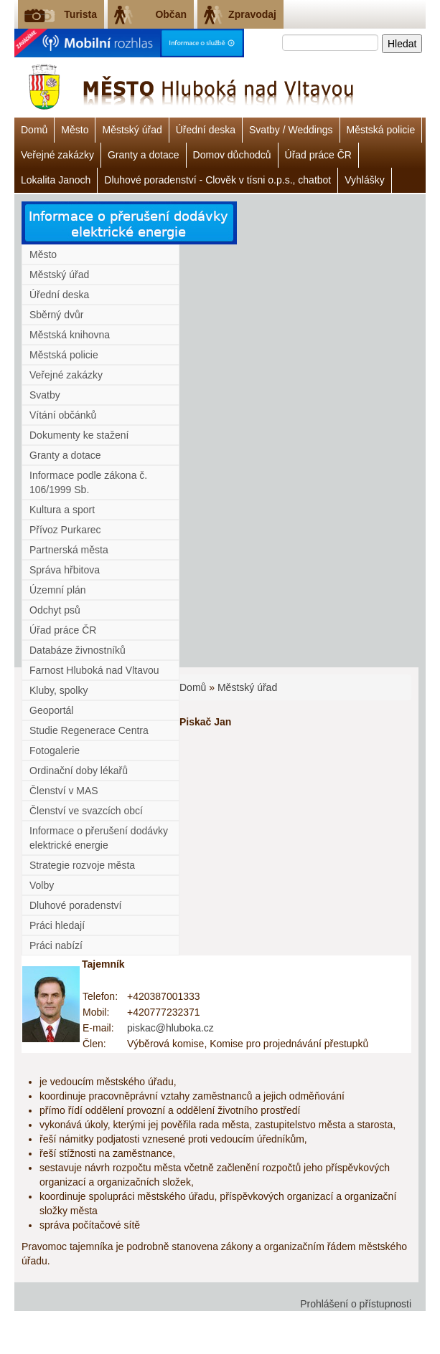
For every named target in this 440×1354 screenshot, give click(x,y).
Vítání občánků (62, 415)
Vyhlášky (365, 180)
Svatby (44, 395)
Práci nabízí (56, 945)
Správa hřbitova (64, 570)
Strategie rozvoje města (82, 865)
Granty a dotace (143, 155)
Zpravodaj (252, 14)
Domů (34, 129)
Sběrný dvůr (56, 314)
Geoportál (51, 710)
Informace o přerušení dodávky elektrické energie (98, 838)
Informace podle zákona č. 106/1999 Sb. (88, 482)
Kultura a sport (62, 509)
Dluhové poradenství (75, 905)
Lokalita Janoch (55, 180)
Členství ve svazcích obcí (86, 810)
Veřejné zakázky (57, 155)
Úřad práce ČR (318, 155)
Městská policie (381, 129)
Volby (41, 885)
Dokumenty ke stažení (79, 435)
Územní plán (57, 590)
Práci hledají (57, 925)
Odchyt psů (54, 610)
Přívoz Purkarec (65, 529)
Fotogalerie (54, 750)
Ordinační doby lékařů (78, 770)
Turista (80, 14)
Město (74, 129)
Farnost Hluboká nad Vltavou (94, 670)
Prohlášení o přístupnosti (355, 1304)
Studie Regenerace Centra (89, 730)
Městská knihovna (69, 334)
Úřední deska (205, 129)
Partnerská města (68, 550)
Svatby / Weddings (290, 129)
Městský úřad (132, 129)
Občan (171, 14)
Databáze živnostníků (77, 650)
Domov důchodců (232, 155)
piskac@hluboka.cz (170, 1028)
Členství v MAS (63, 790)
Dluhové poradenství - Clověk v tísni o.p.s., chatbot (217, 180)
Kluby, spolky (58, 690)
